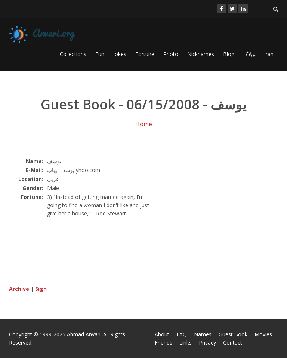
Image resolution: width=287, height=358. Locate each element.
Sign (41, 288)
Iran (269, 53)
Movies (263, 334)
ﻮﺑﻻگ (249, 53)
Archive (19, 288)
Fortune (144, 53)
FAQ (181, 334)
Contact (232, 342)
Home (143, 124)
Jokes (119, 53)
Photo (170, 53)
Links (185, 342)
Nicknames (200, 53)
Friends (163, 342)
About (162, 334)
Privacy (207, 342)
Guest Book (233, 334)
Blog (228, 53)
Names (203, 334)
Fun (99, 53)
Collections (73, 53)
